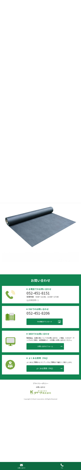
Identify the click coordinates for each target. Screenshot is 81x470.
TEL (62, 466)
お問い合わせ (21, 466)
